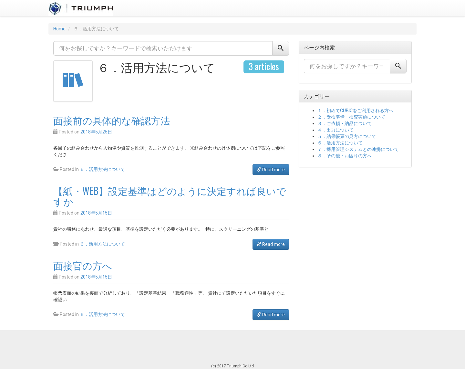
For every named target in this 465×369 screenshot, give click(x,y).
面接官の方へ (82, 265)
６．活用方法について (102, 169)
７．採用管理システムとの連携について (358, 149)
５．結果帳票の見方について (346, 136)
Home (59, 28)
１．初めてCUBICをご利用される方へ (355, 110)
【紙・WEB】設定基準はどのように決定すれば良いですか (169, 195)
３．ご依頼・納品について (344, 123)
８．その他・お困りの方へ (344, 155)
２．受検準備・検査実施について (351, 117)
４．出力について (335, 129)
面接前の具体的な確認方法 (111, 120)
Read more (271, 169)
